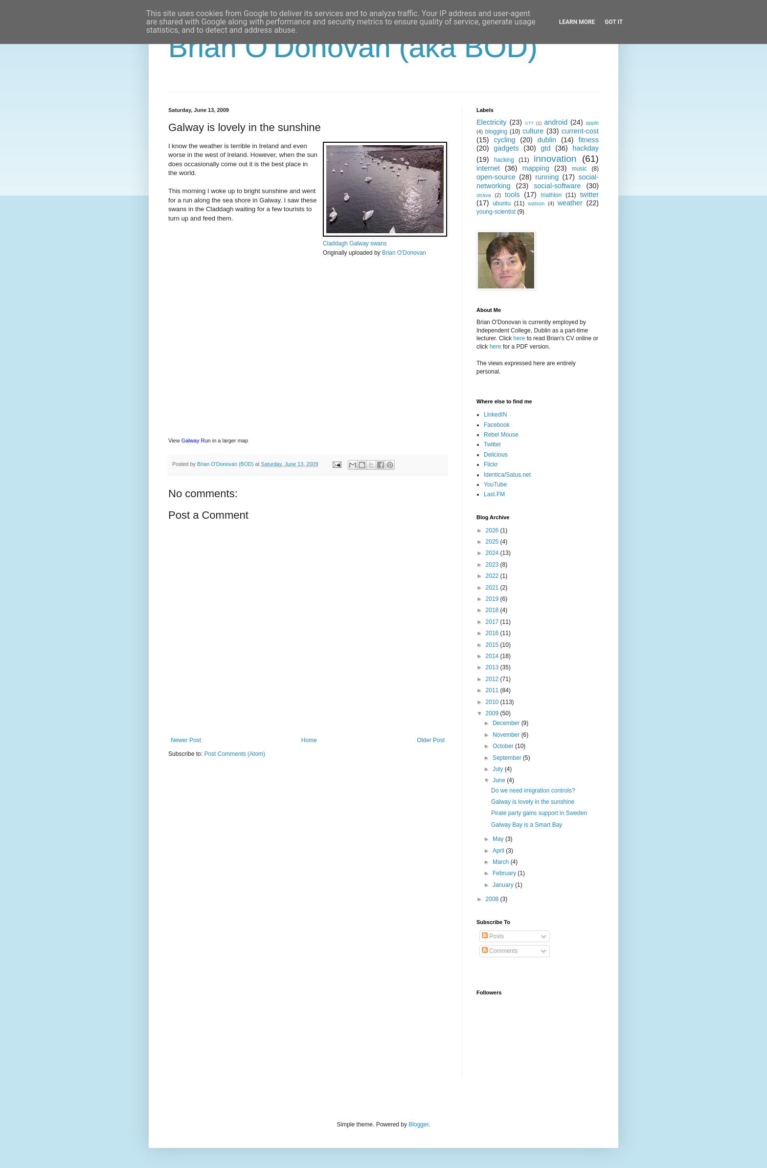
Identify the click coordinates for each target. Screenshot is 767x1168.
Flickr (491, 464)
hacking (504, 159)
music (579, 168)
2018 (493, 610)
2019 (493, 598)
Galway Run (196, 440)
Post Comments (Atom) (234, 753)
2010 (493, 702)
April (499, 850)
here (519, 338)
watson (536, 203)
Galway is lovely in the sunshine (532, 801)
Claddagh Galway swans (355, 243)
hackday (585, 148)
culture (532, 131)
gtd (545, 148)
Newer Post (186, 740)
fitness (588, 140)
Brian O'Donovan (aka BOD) (353, 47)
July (499, 769)
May (499, 839)
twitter (589, 194)
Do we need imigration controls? (533, 790)
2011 (493, 690)
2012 (493, 679)
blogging (496, 131)
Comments (500, 951)
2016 (493, 633)
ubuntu (502, 203)
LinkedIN (495, 414)
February (505, 873)
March (502, 862)
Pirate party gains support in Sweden (539, 813)
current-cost (580, 131)
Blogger (418, 1124)
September (508, 757)
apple (592, 123)
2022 (493, 576)
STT (529, 123)
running (547, 177)
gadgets (506, 148)
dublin (547, 140)
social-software (557, 186)
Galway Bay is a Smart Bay (526, 824)
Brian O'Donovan (404, 252)
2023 (493, 564)
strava (483, 195)
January (504, 885)
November (507, 734)
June (500, 780)
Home (309, 740)
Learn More (577, 22)
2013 (493, 667)
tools (512, 194)
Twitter (492, 444)
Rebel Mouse (501, 434)
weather (570, 203)
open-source (496, 177)
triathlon (551, 195)
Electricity (491, 122)
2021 (493, 587)
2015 (493, 644)
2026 (493, 530)
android (555, 122)
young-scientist (496, 211)
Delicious (496, 454)
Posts (493, 936)
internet (488, 168)
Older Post (431, 740)
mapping (535, 168)
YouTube (495, 484)
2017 (493, 621)
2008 (493, 899)
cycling (504, 140)
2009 (493, 713)
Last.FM (494, 494)
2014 (493, 656)
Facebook (497, 424)
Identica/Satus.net (507, 474)
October (504, 746)
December (507, 723)
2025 (493, 541)
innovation (555, 159)
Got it (614, 22)
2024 (493, 553)
